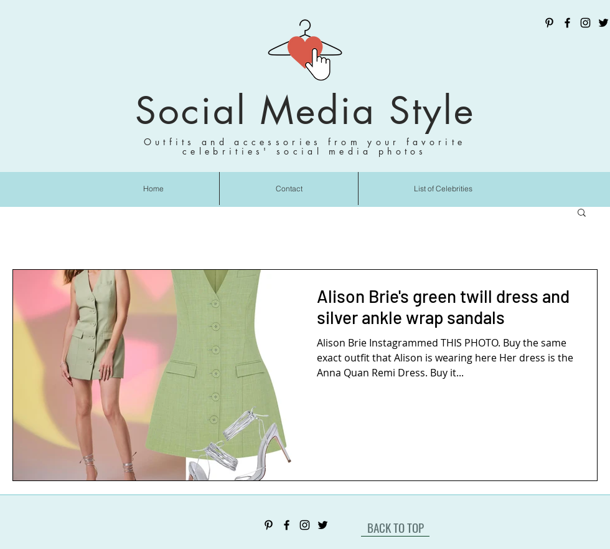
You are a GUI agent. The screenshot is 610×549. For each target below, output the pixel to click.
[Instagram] (585, 22)
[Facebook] (567, 22)
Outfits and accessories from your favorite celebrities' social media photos (305, 146)
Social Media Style (305, 110)
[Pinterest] (549, 22)
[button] (582, 213)
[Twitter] (603, 22)
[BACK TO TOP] (395, 527)
